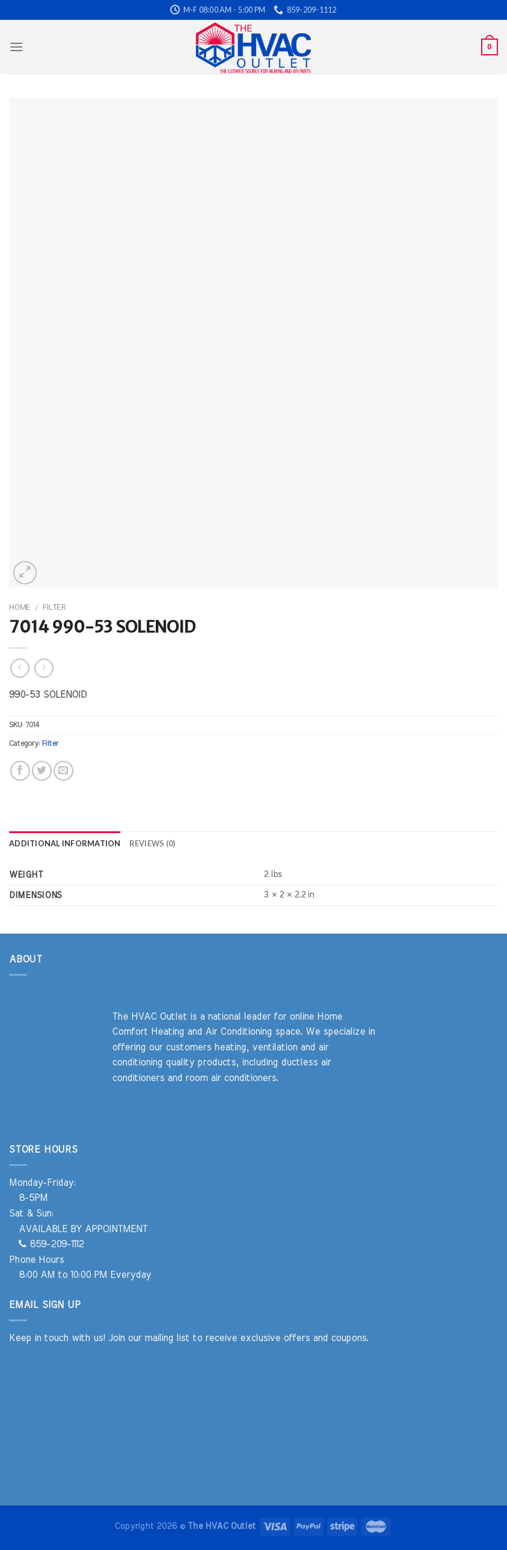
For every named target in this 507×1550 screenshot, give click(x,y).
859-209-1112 (51, 1244)
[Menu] (16, 46)
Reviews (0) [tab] (152, 843)
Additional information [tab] (65, 843)
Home (19, 607)
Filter (54, 607)
